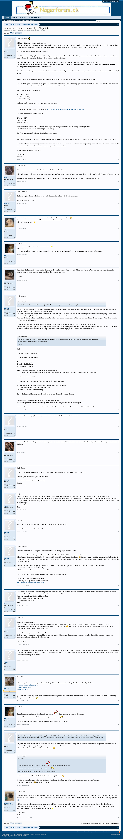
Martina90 (7, 282)
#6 (118, 280)
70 (14, 263)
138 (14, 289)
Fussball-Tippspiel (35, 17)
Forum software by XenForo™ (15, 834)
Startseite (108, 831)
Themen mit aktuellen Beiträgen (26, 20)
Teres (6, 506)
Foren (8, 17)
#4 (118, 228)
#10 (118, 486)
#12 (118, 531)
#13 (118, 585)
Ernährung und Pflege (21, 30)
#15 (118, 644)
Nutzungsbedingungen (115, 834)
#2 (118, 181)
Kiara (5, 177)
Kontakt (100, 831)
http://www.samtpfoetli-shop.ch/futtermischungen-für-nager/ (65, 109)
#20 (118, 817)
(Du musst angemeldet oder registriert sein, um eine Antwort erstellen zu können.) (100, 823)
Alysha (6, 230)
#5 (118, 254)
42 (14, 237)
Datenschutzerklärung (82, 831)
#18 (118, 724)
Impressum (73, 831)
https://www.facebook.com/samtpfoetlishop (30, 583)
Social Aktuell (6, 831)
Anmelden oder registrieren (110, 1)
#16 (118, 660)
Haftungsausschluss (93, 831)
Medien (14, 17)
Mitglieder (23, 17)
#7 (118, 409)
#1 (118, 159)
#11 (118, 509)
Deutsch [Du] (13, 831)
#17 (118, 700)
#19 (118, 785)
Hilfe (104, 831)
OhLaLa (6, 688)
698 (14, 185)
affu (5, 454)
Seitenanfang (115, 831)
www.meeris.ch (22, 689)
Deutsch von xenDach (38, 834)
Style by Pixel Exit (7, 836)
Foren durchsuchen (9, 20)
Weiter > (19, 33)
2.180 (13, 697)
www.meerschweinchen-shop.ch (28, 685)
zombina (37, 30)
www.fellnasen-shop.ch (25, 687)
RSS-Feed (119, 832)
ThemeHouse (23, 835)
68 (14, 57)
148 (14, 513)
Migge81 (6, 256)
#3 (118, 203)
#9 (118, 452)
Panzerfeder (7, 803)
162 (14, 461)
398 (14, 810)
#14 (118, 605)
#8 (118, 426)
